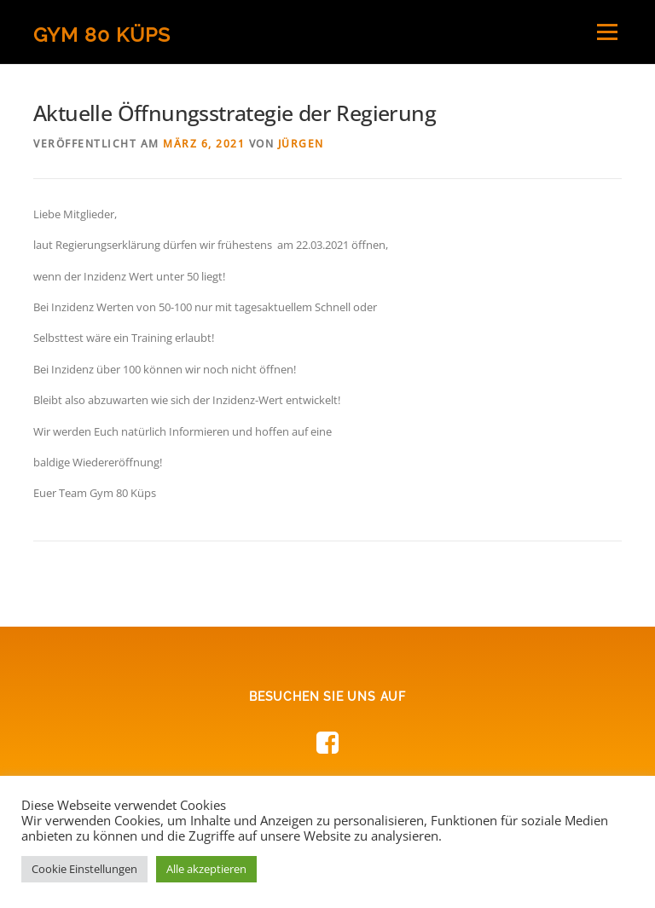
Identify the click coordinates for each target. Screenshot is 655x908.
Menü (607, 31)
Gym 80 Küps (102, 33)
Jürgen (301, 143)
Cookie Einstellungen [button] (84, 868)
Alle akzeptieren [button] (206, 868)
